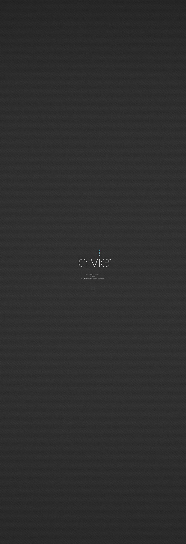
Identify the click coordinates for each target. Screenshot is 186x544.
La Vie (93, 259)
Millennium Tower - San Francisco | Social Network (93, 276)
